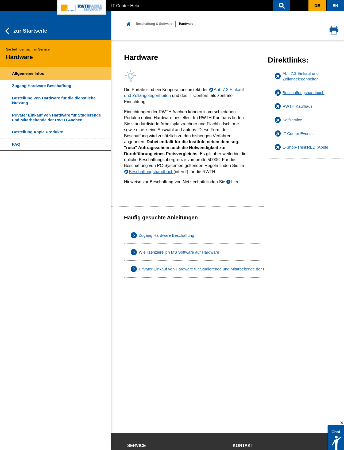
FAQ (16, 144)
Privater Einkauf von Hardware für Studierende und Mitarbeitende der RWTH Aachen (56, 117)
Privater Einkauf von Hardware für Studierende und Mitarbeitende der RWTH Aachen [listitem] (214, 269)
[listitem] (304, 92)
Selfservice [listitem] (292, 120)
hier (234, 182)
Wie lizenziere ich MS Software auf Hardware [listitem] (179, 252)
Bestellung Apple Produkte (37, 132)
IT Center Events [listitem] (297, 133)
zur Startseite (26, 31)
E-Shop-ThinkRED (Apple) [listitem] (306, 147)
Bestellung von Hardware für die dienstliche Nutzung (54, 100)
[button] (281, 5)
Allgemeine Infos (28, 73)
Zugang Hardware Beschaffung (41, 85)
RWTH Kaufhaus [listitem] (297, 106)
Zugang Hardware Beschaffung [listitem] (166, 235)
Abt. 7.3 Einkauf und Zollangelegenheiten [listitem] (301, 76)
